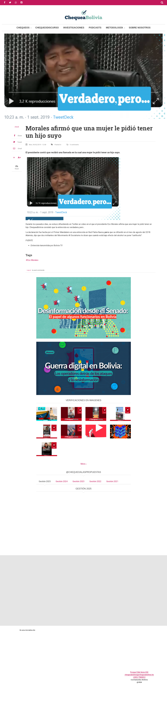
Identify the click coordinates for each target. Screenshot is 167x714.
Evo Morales (32, 260)
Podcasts (95, 27)
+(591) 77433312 (139, 677)
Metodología (114, 27)
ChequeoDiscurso (47, 27)
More (83, 464)
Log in (29, 270)
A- (14, 157)
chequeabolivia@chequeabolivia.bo (139, 675)
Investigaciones (73, 27)
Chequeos (23, 27)
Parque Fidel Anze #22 (139, 672)
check (17, 127)
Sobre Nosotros (139, 27)
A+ (19, 157)
